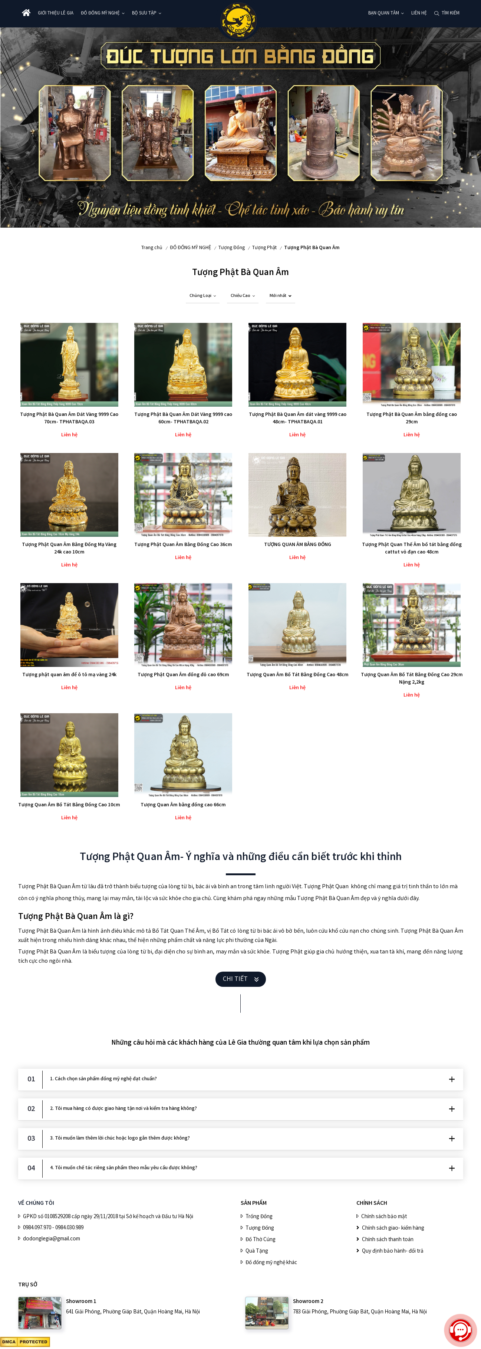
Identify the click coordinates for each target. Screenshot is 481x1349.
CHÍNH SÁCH (371, 1203)
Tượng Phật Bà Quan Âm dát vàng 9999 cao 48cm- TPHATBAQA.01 (297, 418)
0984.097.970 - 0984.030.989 (53, 1228)
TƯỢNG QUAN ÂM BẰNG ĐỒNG (297, 545)
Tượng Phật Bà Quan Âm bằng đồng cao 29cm (411, 418)
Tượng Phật (264, 248)
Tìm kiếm (450, 13)
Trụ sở (27, 1285)
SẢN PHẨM (254, 1203)
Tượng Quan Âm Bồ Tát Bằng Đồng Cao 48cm (298, 675)
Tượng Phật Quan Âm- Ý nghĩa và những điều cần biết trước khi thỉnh (241, 858)
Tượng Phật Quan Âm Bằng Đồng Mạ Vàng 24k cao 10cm (69, 548)
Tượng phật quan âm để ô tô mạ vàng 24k (69, 675)
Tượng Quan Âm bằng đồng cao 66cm (183, 805)
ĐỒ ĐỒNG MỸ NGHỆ (100, 13)
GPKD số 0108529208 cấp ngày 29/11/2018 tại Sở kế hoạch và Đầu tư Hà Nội (108, 1217)
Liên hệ (419, 13)
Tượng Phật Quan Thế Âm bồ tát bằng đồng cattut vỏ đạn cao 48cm (412, 548)
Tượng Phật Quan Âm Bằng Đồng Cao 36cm (183, 545)
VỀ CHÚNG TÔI (36, 1203)
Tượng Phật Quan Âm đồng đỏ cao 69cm (183, 675)
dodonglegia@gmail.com (51, 1239)
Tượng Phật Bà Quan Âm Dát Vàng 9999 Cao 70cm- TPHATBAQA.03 (69, 418)
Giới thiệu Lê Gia (55, 13)
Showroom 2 (308, 1302)
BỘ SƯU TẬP (144, 13)
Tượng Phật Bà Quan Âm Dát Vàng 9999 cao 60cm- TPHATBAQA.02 (183, 418)
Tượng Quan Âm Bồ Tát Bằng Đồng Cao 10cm (69, 805)
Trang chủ (151, 248)
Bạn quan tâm (383, 13)
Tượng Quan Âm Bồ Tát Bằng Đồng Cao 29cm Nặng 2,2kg (412, 678)
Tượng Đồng (231, 248)
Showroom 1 (81, 1302)
